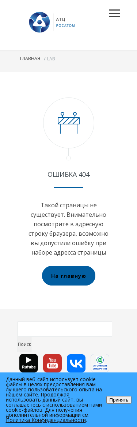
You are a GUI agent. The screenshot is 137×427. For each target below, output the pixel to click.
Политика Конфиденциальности (46, 419)
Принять (118, 400)
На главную (68, 275)
